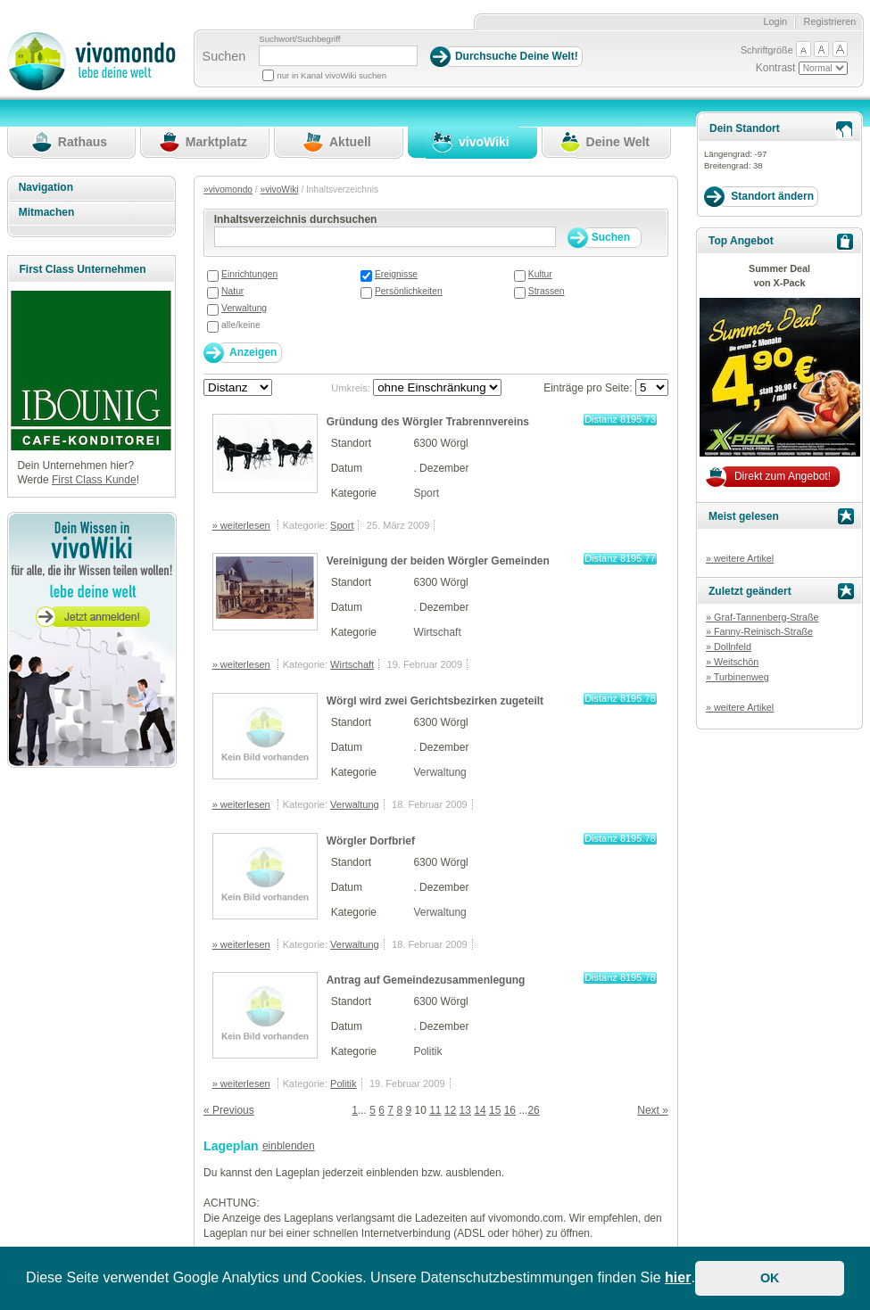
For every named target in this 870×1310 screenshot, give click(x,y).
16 (510, 1110)
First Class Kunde (94, 480)
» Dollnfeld (728, 646)
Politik (427, 1051)
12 (450, 1110)
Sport (426, 493)
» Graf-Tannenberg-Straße (762, 617)
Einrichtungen (249, 274)
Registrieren (830, 21)
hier (678, 1277)
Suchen (224, 56)
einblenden (288, 1146)
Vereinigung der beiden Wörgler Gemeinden (438, 561)
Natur (232, 291)
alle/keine (241, 325)
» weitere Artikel (740, 558)
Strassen (546, 291)
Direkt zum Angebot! (782, 476)
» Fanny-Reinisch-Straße (759, 631)
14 (479, 1110)
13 (465, 1110)
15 (495, 1110)
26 (533, 1110)
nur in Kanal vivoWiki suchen (331, 75)
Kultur (540, 274)
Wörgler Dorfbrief (371, 841)
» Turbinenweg (737, 676)
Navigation (46, 187)
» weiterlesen (241, 525)
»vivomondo (228, 189)
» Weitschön (732, 661)
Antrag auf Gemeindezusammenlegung (426, 980)
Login (775, 21)
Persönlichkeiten (409, 291)
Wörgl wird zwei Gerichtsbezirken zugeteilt (435, 701)
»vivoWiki (280, 189)
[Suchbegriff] (338, 55)
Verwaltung (244, 308)
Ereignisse (396, 274)
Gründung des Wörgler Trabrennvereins (428, 422)
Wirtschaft (436, 632)
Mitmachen (47, 212)
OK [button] (770, 1278)
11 (435, 1110)
